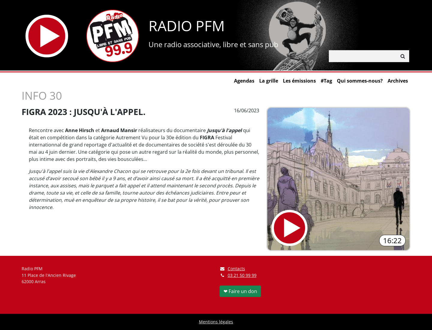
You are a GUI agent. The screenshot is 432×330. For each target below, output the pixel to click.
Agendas (244, 80)
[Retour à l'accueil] (112, 36)
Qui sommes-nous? (360, 80)
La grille (268, 80)
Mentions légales (216, 322)
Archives (398, 80)
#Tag (326, 80)
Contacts (232, 268)
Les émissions (299, 80)
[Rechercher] (363, 56)
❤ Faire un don (240, 291)
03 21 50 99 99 (242, 275)
